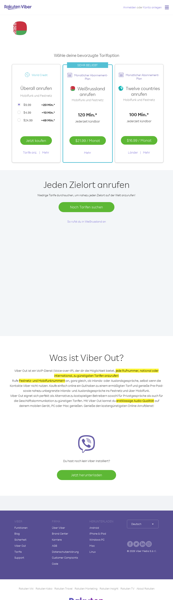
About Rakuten (145, 588)
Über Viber (58, 527)
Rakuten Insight (109, 588)
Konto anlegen (152, 7)
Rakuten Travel (63, 588)
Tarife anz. (30, 152)
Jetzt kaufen (36, 140)
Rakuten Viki (26, 588)
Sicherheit (20, 539)
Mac (92, 545)
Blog (17, 533)
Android (94, 527)
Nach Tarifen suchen (86, 207)
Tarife (18, 551)
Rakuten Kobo (44, 588)
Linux (92, 551)
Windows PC (96, 539)
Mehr (45, 152)
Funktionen (21, 527)
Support (19, 557)
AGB (54, 545)
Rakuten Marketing (86, 588)
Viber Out (20, 545)
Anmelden (129, 7)
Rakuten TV (127, 588)
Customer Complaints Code (65, 560)
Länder (133, 152)
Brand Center (60, 533)
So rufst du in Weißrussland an (86, 221)
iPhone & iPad (97, 533)
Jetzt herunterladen (86, 475)
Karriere (57, 539)
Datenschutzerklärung (65, 551)
